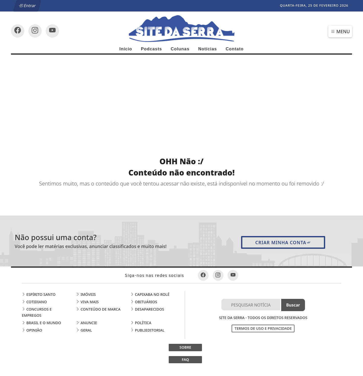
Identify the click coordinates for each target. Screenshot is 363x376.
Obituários (143, 301)
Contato (235, 48)
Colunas (180, 48)
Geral (84, 330)
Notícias (207, 48)
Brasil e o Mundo (41, 322)
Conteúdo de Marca (98, 309)
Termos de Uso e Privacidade (263, 328)
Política (140, 322)
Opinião (32, 330)
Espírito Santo (38, 294)
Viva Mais (87, 301)
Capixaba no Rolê (149, 294)
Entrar (27, 5)
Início (125, 48)
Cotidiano (34, 301)
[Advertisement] (181, 93)
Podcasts (151, 48)
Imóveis (86, 294)
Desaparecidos (147, 309)
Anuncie (86, 322)
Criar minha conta (283, 242)
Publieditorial (147, 330)
